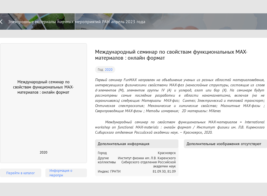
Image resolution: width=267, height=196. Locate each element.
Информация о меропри (60, 173)
